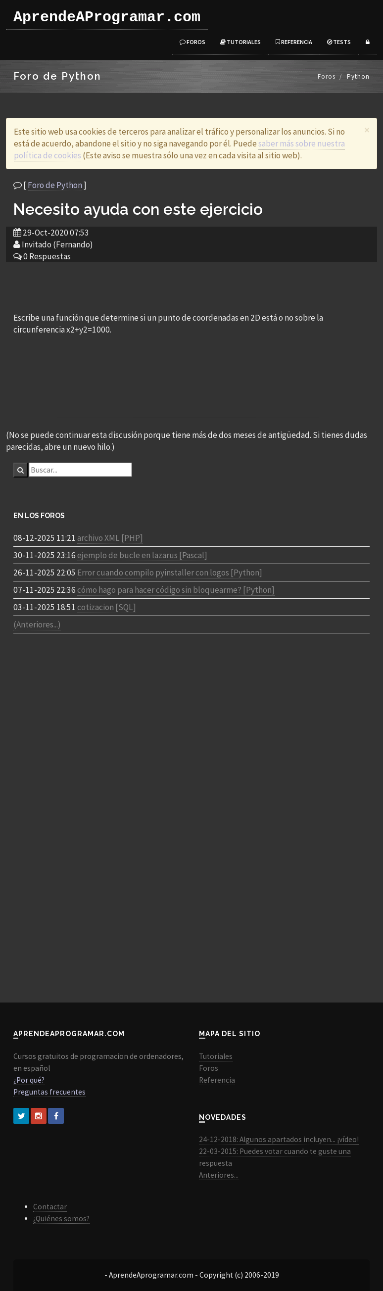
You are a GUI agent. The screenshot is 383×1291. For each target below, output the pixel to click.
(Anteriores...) (37, 624)
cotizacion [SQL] (106, 607)
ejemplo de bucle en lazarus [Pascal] (142, 555)
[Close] (367, 130)
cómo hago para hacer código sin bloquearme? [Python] (176, 589)
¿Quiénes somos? (61, 1218)
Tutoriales (240, 42)
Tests (339, 42)
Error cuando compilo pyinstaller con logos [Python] (169, 572)
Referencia (294, 42)
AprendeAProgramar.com (106, 17)
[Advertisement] (191, 286)
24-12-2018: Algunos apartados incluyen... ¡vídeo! (279, 1139)
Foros (192, 42)
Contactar (50, 1206)
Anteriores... (219, 1175)
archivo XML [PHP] (110, 537)
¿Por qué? (29, 1080)
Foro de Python (55, 185)
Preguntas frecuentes (49, 1092)
